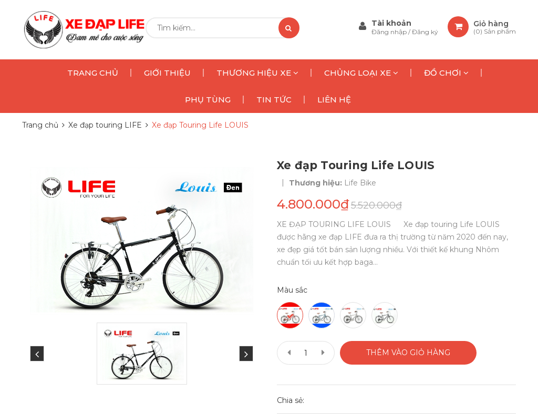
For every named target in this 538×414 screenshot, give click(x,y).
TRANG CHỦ (92, 73)
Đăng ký (425, 32)
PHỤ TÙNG (208, 100)
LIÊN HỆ (334, 100)
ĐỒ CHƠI (446, 73)
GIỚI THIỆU (167, 73)
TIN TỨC (274, 100)
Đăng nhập (389, 32)
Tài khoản (391, 23)
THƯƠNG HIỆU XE (257, 73)
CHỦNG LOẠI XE (361, 73)
